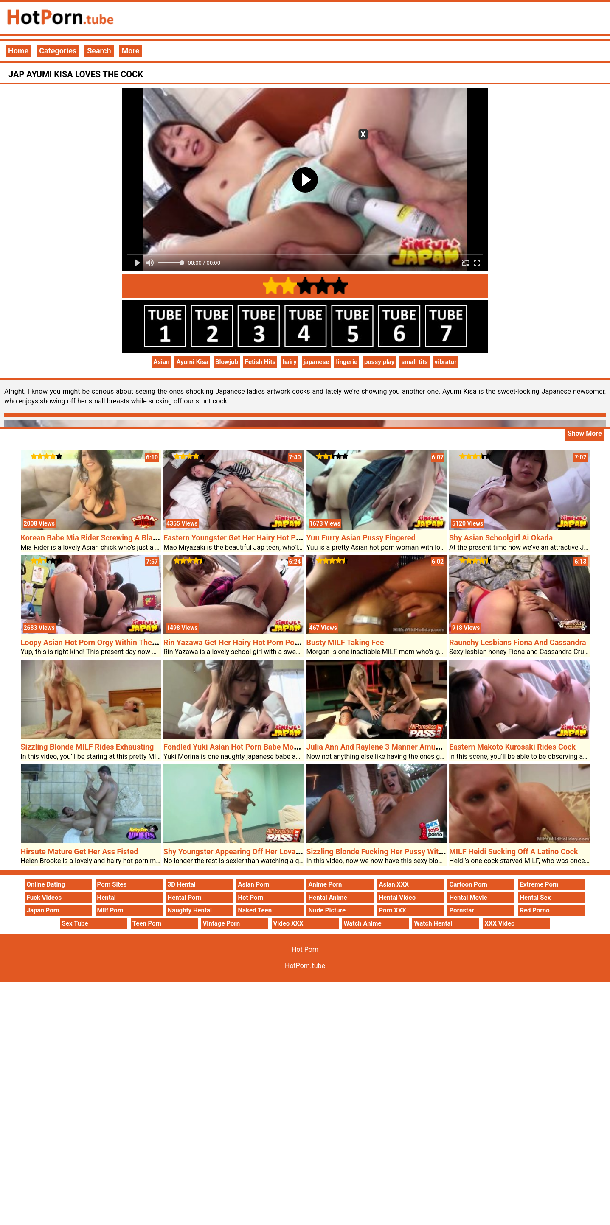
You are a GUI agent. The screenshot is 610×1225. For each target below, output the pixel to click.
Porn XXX (392, 910)
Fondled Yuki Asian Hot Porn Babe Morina (235, 746)
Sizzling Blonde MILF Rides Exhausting (87, 746)
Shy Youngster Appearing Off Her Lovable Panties (248, 851)
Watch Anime (362, 923)
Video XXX (288, 923)
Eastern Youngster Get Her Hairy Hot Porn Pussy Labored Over (270, 537)
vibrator (446, 362)
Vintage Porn (221, 923)
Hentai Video (397, 897)
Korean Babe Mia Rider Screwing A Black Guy (98, 537)
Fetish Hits (260, 362)
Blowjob (226, 362)
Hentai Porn (185, 897)
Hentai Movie (468, 897)
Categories (57, 50)
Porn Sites (112, 884)
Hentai (106, 897)
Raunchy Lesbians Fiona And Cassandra (517, 642)
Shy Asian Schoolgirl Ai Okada (501, 537)
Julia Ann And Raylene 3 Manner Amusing (378, 746)
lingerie (346, 362)
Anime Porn (325, 884)
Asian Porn (254, 884)
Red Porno (534, 910)
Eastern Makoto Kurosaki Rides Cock (512, 746)
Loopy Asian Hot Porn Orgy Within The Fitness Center (112, 642)
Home (18, 50)
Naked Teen (255, 910)
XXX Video (499, 923)
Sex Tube (75, 923)
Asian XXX (393, 884)
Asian (161, 362)
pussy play (379, 362)
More (131, 50)
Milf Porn (110, 910)
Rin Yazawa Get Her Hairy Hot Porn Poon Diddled (247, 642)
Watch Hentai (433, 923)
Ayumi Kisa (192, 362)
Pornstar (461, 910)
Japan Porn (43, 910)
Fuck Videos (44, 897)
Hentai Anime (327, 897)
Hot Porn (251, 897)
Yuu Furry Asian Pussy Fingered (361, 537)
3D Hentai (182, 884)
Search (99, 50)
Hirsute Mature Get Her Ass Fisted (79, 851)
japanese (316, 362)
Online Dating (46, 884)
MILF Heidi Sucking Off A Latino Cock (513, 851)
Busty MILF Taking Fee (345, 642)
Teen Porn (147, 923)
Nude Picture (327, 910)
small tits (414, 362)
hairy (289, 362)
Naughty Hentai (190, 910)
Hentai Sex (535, 897)
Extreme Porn (539, 884)
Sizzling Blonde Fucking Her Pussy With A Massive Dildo (403, 851)
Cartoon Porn (468, 884)
